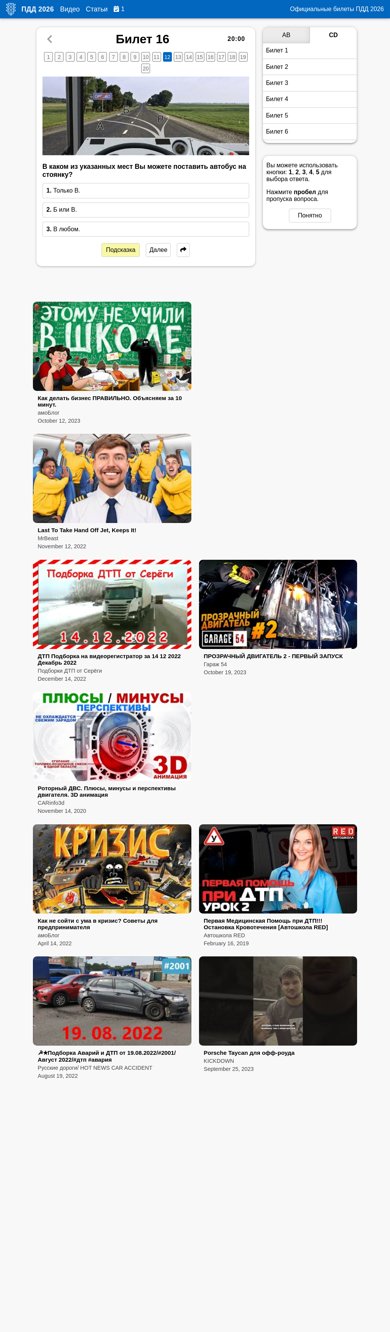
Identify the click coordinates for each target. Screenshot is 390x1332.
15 (200, 57)
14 (189, 57)
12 (168, 57)
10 (146, 57)
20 (146, 68)
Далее (158, 250)
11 (156, 57)
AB (286, 35)
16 (211, 57)
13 (178, 57)
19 (243, 57)
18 (232, 57)
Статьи (97, 9)
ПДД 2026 (37, 9)
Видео (70, 9)
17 (222, 57)
